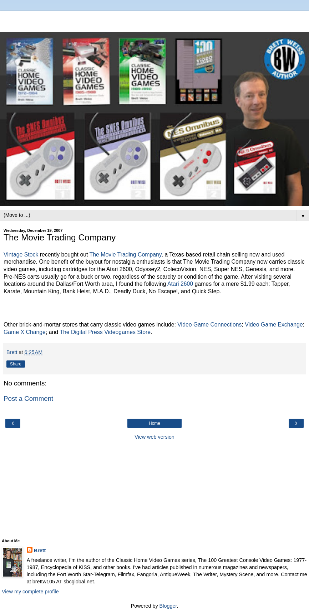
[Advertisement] (154, 20)
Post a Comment (28, 398)
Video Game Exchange (274, 325)
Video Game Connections (209, 325)
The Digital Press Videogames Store (105, 332)
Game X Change (25, 332)
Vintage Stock (21, 254)
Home (154, 423)
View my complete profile (30, 591)
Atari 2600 (180, 284)
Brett (40, 550)
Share (15, 364)
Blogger (168, 606)
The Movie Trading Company (126, 254)
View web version (154, 437)
